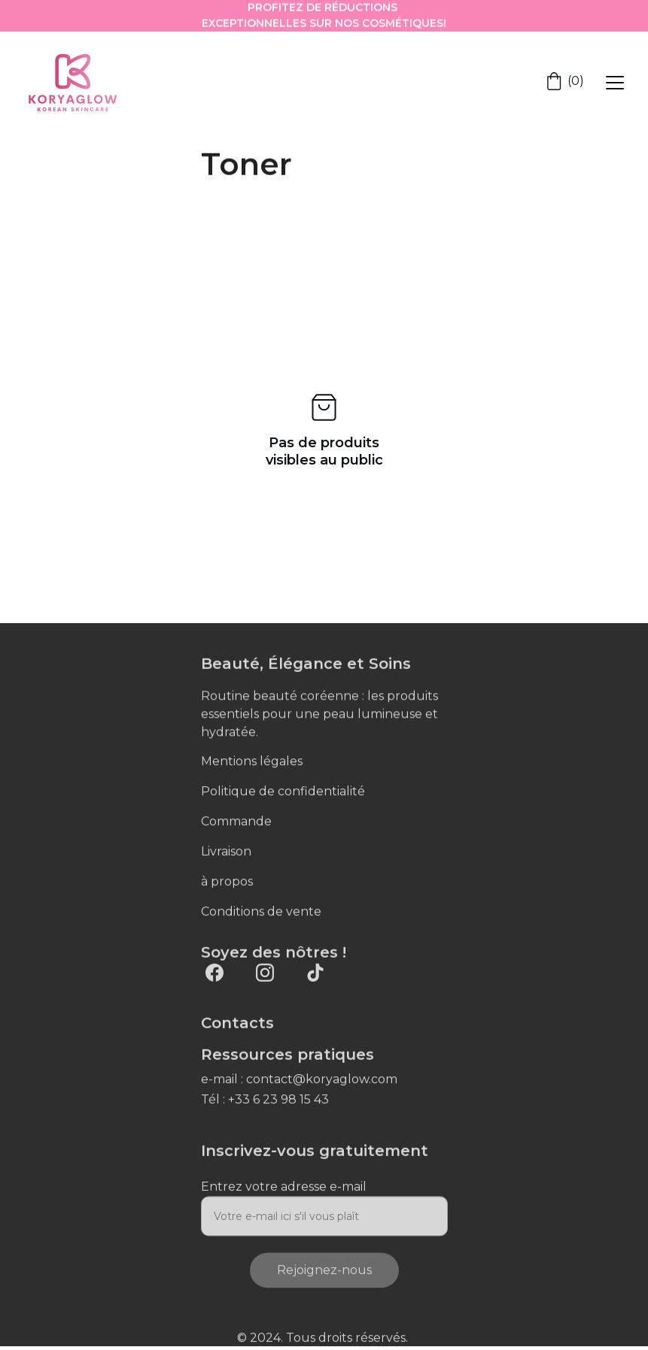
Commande (236, 822)
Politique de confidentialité (283, 792)
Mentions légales (252, 762)
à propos (227, 882)
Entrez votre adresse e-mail (284, 1193)
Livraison (226, 852)
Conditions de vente (261, 912)
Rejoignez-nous (324, 1277)
